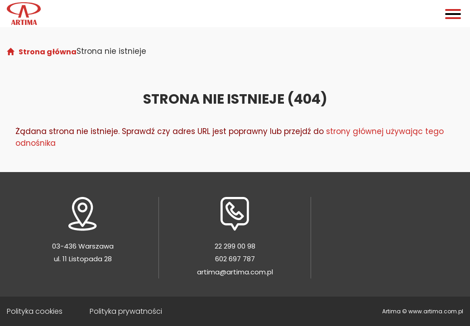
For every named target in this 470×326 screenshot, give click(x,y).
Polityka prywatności (126, 311)
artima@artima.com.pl (235, 272)
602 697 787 (235, 259)
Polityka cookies (34, 311)
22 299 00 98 (235, 246)
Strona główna (48, 52)
